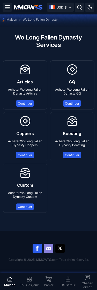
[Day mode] (89, 7)
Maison (10, 19)
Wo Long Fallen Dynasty (40, 19)
